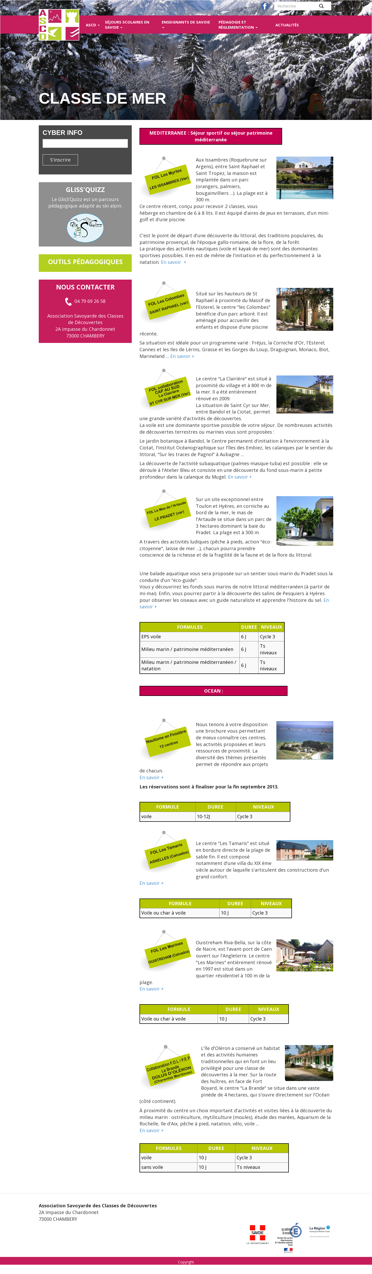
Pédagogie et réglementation (238, 24)
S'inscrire (60, 160)
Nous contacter (85, 286)
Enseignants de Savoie (186, 23)
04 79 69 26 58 (85, 301)
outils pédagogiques (85, 261)
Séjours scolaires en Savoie (127, 24)
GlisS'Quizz (85, 189)
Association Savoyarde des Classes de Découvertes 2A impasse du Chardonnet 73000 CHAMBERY (85, 326)
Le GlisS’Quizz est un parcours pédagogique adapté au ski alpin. (85, 202)
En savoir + (173, 262)
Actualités (287, 24)
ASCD (93, 24)
